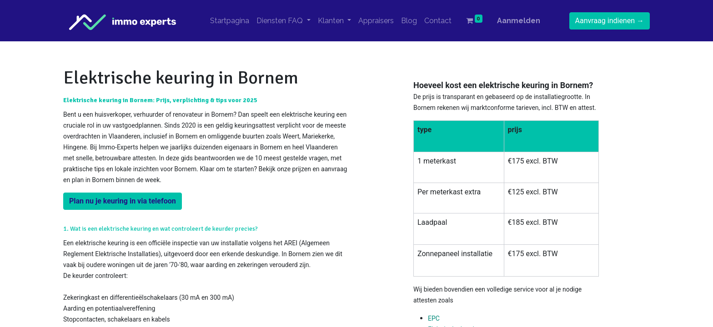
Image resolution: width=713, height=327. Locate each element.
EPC (434, 318)
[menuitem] (229, 21)
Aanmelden (518, 20)
